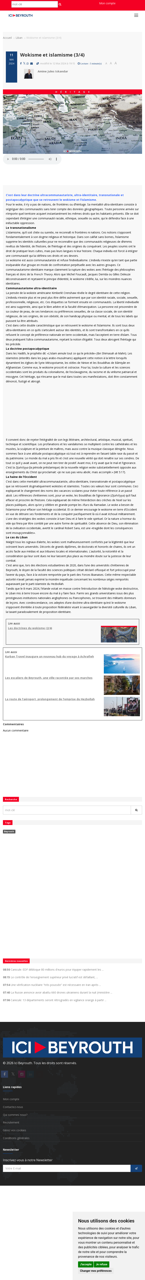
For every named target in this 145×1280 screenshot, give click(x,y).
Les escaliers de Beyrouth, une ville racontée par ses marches (49, 678)
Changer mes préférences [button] (96, 1270)
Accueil (7, 38)
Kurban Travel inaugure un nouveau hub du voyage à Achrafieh (49, 656)
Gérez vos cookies (14, 1130)
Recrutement (11, 1122)
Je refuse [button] (101, 1264)
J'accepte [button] (86, 1264)
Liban (19, 38)
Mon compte (107, 3)
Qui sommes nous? (15, 1115)
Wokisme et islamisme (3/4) (52, 54)
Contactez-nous (13, 1107)
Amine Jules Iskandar (53, 71)
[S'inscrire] (136, 1168)
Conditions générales (16, 1138)
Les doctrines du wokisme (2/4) (30, 628)
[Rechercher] (136, 810)
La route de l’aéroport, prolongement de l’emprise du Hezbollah (50, 699)
